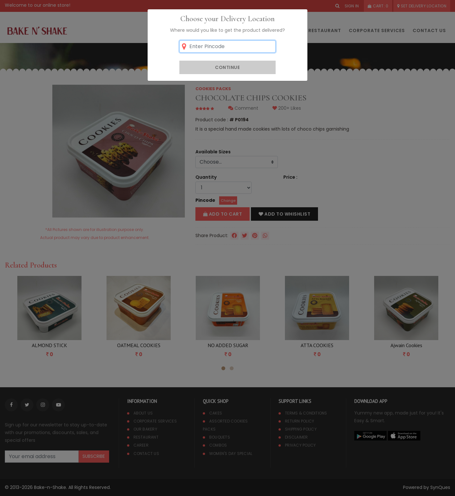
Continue (227, 67)
